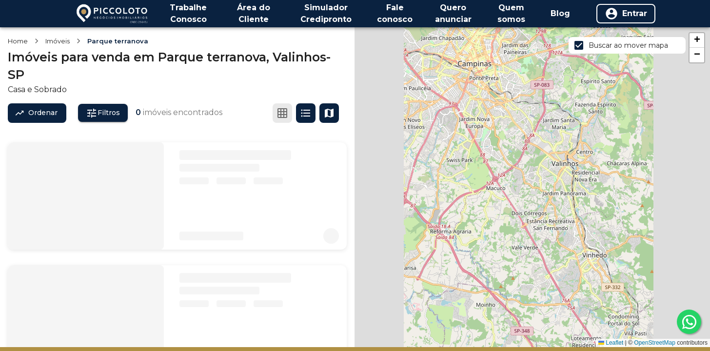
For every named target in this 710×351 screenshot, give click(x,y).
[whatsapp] (689, 322)
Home (18, 41)
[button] (697, 40)
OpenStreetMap (654, 342)
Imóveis (57, 41)
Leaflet (610, 342)
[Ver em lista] (306, 113)
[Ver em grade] (282, 113)
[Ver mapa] (329, 113)
